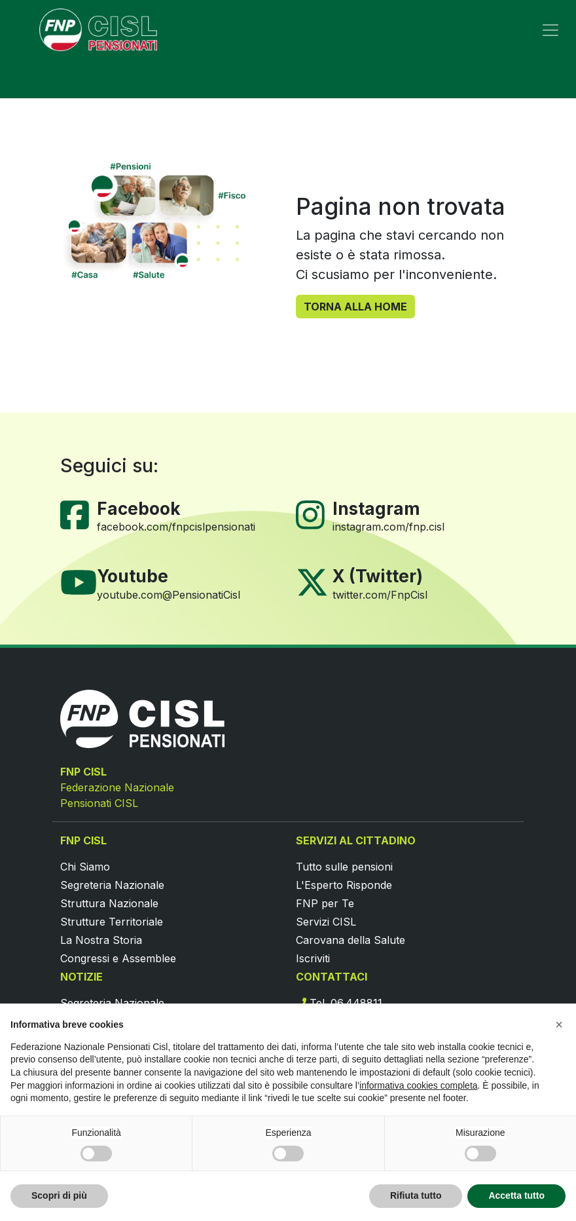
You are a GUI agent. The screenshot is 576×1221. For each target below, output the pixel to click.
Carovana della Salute (350, 940)
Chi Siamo (85, 866)
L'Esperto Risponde (344, 885)
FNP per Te (325, 903)
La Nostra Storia (101, 940)
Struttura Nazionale (109, 903)
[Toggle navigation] (550, 30)
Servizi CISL (326, 921)
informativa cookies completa (418, 1085)
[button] (559, 1024)
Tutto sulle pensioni (344, 866)
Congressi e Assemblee (118, 958)
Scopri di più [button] (59, 1195)
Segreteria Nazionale (112, 885)
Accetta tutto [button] (516, 1195)
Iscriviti (313, 958)
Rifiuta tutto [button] (416, 1195)
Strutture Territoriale (111, 921)
